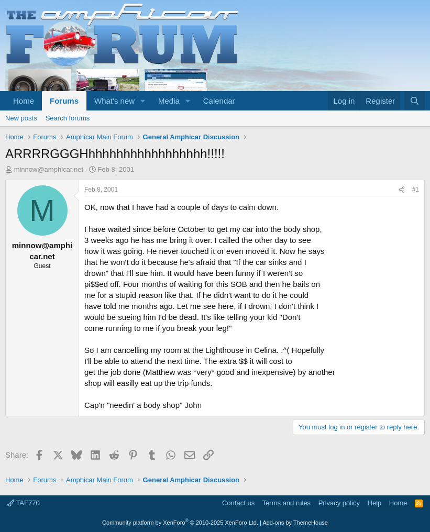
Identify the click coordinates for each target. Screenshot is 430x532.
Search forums (68, 118)
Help (375, 503)
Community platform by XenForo (180, 522)
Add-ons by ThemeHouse (295, 522)
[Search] (414, 100)
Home (23, 100)
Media (169, 100)
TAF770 (23, 503)
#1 (415, 189)
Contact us (238, 503)
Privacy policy (339, 503)
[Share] (402, 190)
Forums (64, 100)
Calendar (219, 100)
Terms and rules (286, 503)
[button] (143, 100)
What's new (114, 100)
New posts (21, 118)
